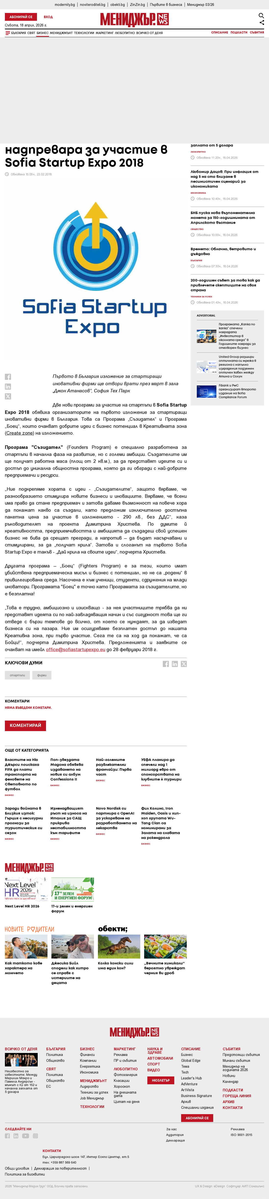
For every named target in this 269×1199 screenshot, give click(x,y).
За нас (171, 1129)
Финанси (87, 1054)
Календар (230, 1081)
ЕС (48, 1086)
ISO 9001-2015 (241, 1134)
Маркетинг (105, 33)
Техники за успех (94, 1092)
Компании (88, 1060)
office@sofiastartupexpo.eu (75, 649)
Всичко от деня (149, 33)
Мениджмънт (61, 33)
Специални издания (197, 1107)
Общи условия (17, 1168)
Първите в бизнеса (166, 4)
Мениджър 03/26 (200, 4)
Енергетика (90, 1066)
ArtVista (187, 1090)
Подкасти (239, 32)
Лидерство (89, 1086)
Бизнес (42, 33)
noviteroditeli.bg (92, 4)
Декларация (175, 1140)
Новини (229, 1075)
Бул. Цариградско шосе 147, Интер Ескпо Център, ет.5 (86, 1156)
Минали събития (236, 1060)
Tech (185, 1072)
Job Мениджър (92, 1098)
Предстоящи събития (241, 1054)
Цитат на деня (127, 1101)
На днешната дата (125, 1094)
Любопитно (125, 33)
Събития (257, 32)
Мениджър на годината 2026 (235, 1068)
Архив (186, 1101)
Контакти (233, 1107)
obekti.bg (117, 4)
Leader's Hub (191, 1078)
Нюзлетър (161, 1080)
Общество (55, 1060)
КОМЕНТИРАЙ (25, 726)
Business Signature (196, 1095)
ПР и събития (125, 1060)
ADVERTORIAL (206, 316)
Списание (219, 32)
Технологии (84, 33)
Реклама (121, 1054)
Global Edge (190, 1060)
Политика (54, 1054)
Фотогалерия (125, 1074)
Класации (121, 1080)
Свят (31, 33)
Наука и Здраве (155, 1050)
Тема (185, 1066)
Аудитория (175, 1134)
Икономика (89, 1072)
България (18, 33)
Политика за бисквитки (25, 1174)
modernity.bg (65, 4)
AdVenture (189, 1084)
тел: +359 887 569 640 (59, 1162)
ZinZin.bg (137, 4)
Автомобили (160, 1058)
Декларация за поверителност (60, 1168)
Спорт (153, 1064)
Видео (153, 1070)
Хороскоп (122, 1086)
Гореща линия (237, 1095)
